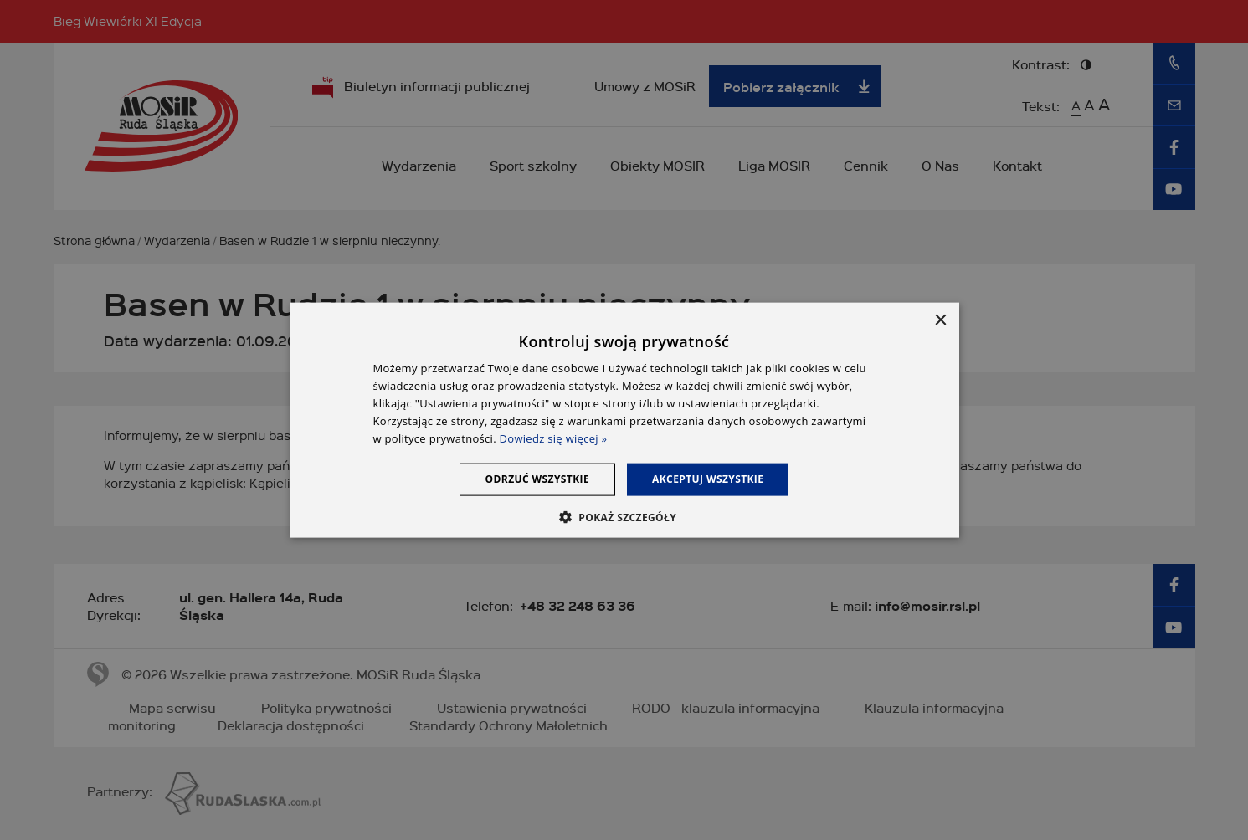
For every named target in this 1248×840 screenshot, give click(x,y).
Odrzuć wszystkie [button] (537, 479)
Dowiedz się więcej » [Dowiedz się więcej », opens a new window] (554, 437)
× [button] (940, 321)
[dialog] (624, 420)
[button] (624, 516)
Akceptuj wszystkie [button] (707, 479)
